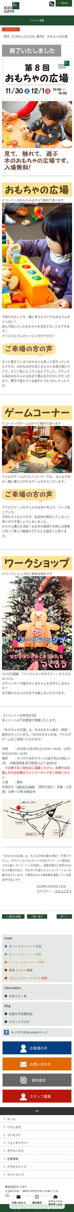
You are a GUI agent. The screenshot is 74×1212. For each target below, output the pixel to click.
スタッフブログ (19, 1021)
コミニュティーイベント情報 (28, 978)
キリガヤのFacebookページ (29, 1032)
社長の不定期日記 (21, 1013)
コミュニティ (63, 891)
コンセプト (14, 1135)
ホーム (11, 1119)
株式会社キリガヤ (16, 1186)
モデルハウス (15, 1150)
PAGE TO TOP (37, 1111)
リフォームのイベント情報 (26, 962)
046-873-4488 (26, 786)
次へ (64, 916)
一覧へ (37, 916)
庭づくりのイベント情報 (25, 954)
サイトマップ (15, 1174)
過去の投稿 (13, 916)
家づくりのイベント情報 (25, 946)
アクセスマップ (16, 1166)
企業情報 (12, 1158)
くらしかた (14, 1127)
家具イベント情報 (21, 970)
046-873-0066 (51, 3)
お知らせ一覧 (18, 996)
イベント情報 (37, 20)
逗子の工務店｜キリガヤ (11, 5)
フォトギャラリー (18, 1143)
